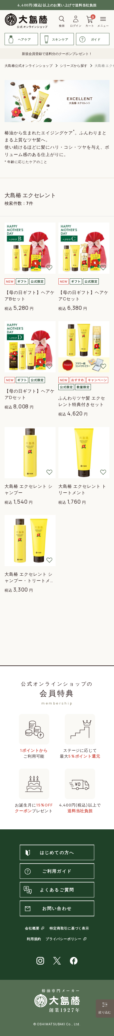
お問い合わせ (47, 908)
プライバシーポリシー (63, 938)
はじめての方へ (48, 852)
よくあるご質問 (48, 890)
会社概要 (32, 928)
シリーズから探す (73, 65)
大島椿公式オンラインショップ (29, 65)
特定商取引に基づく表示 (69, 928)
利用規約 (34, 938)
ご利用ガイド (47, 871)
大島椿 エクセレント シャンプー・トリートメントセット (30, 580)
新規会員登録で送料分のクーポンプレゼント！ (57, 53)
